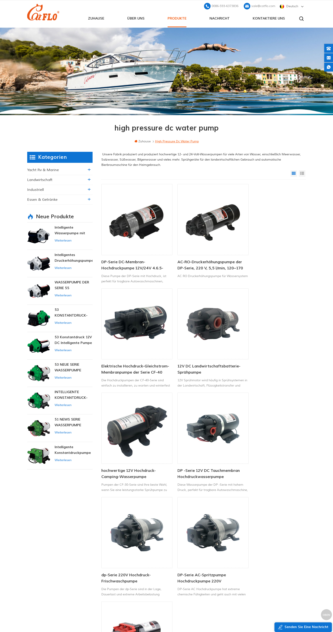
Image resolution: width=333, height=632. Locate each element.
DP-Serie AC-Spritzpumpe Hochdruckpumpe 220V (194, 450)
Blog (122, 560)
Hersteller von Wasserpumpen (188, 570)
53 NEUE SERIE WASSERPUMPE (68, 367)
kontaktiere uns (269, 18)
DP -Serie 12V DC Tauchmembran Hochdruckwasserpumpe (269, 353)
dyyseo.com (250, 618)
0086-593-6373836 (225, 5)
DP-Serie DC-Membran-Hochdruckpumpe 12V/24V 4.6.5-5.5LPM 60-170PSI (132, 257)
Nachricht (219, 18)
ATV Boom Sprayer (179, 563)
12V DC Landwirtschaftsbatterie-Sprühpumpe (132, 353)
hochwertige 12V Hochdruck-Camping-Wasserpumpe (197, 353)
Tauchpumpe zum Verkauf (185, 585)
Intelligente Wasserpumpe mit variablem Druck (70, 230)
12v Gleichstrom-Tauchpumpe (187, 555)
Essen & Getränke (42, 199)
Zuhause (96, 18)
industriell (35, 189)
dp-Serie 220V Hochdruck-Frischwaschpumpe (126, 450)
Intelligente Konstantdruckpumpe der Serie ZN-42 (73, 449)
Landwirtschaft (39, 179)
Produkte (177, 18)
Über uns (136, 18)
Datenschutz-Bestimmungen (137, 583)
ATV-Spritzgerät (177, 548)
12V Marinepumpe (179, 533)
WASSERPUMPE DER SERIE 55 (72, 285)
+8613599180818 (255, 547)
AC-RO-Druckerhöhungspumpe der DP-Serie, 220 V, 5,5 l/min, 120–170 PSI (198, 257)
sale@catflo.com (263, 5)
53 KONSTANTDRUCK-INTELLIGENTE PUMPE (73, 312)
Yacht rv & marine (43, 169)
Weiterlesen (63, 240)
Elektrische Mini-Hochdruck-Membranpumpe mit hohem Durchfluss (264, 451)
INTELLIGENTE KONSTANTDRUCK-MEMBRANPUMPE (71, 394)
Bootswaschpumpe (180, 540)
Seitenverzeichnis (131, 568)
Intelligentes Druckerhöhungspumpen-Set (74, 257)
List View (302, 173)
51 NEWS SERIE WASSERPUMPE (68, 422)
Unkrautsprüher (177, 578)
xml (122, 575)
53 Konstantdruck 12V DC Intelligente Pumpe (73, 340)
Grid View (293, 173)
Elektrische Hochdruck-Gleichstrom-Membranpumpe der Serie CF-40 (269, 257)
